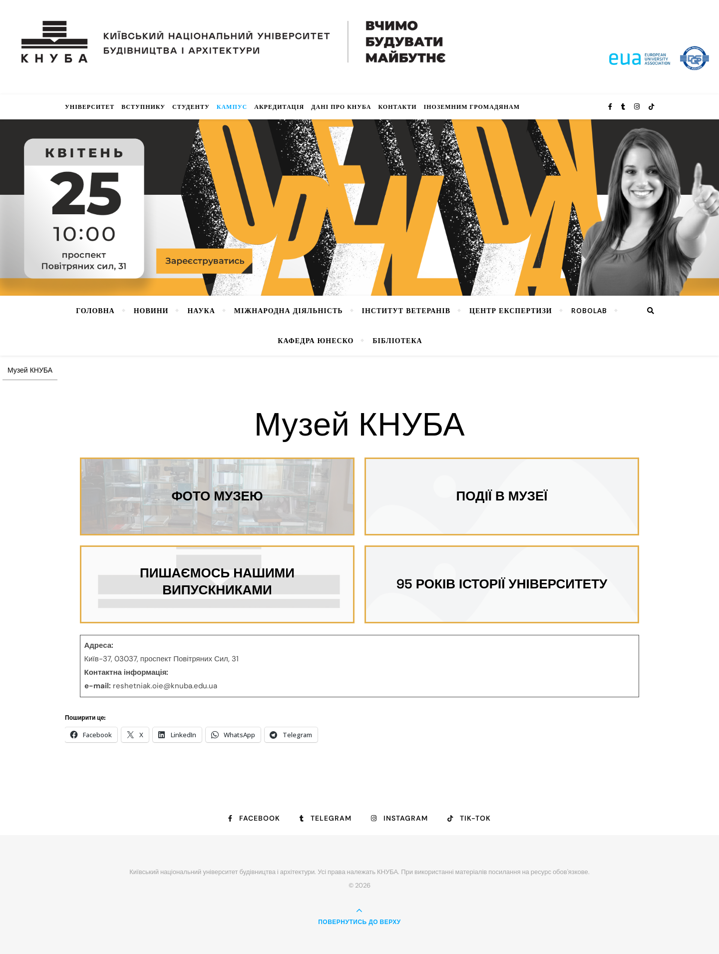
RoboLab (589, 310)
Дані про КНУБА (341, 106)
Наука (201, 310)
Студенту (191, 106)
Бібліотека (397, 340)
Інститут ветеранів (406, 310)
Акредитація (279, 106)
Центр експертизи (510, 310)
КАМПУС (232, 106)
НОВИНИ (151, 310)
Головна (95, 310)
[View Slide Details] (359, 207)
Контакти (397, 106)
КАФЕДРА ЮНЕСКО (316, 340)
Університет (89, 106)
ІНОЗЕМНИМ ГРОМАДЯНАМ (472, 106)
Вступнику (143, 106)
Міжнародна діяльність (288, 310)
